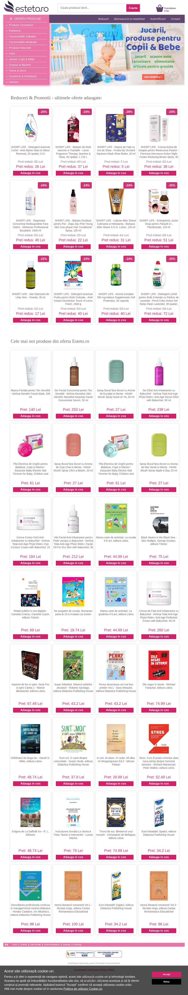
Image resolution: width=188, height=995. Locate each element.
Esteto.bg (77, 945)
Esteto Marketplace (52, 945)
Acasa (14, 945)
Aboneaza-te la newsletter (129, 19)
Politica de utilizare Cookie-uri (83, 988)
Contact (175, 19)
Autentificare (158, 19)
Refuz (167, 981)
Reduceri (103, 19)
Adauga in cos (30, 173)
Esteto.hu (66, 945)
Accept (166, 974)
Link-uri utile (35, 945)
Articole (24, 945)
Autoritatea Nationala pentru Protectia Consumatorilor (94, 963)
